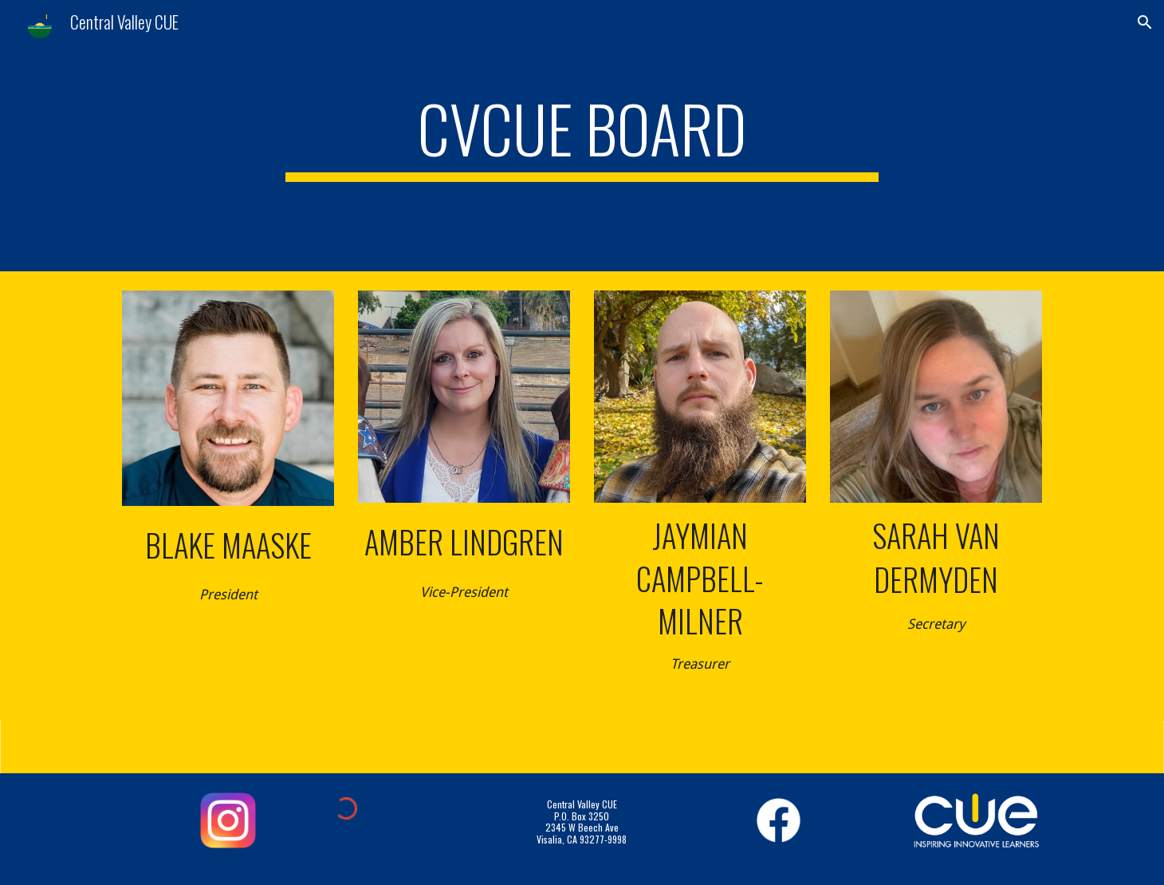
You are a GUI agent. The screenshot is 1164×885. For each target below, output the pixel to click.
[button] (1145, 22)
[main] (582, 135)
